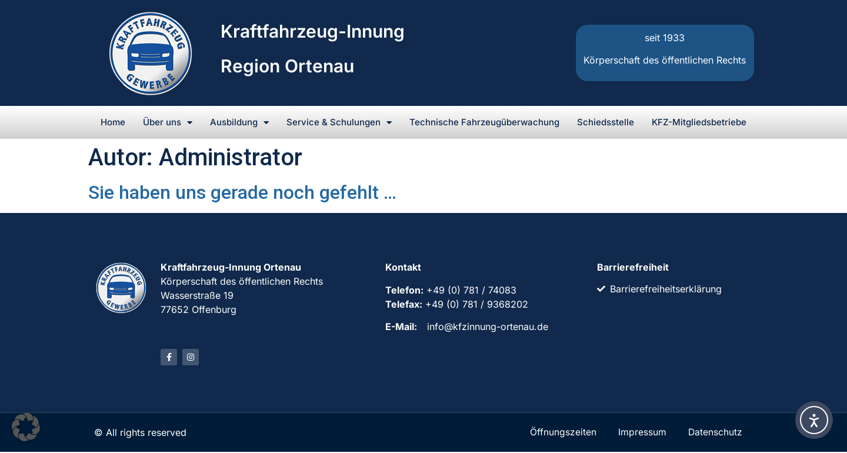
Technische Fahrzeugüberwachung (484, 122)
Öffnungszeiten (558, 433)
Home (113, 122)
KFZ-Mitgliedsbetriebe (699, 122)
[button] (26, 427)
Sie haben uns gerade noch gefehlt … (242, 192)
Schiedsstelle (605, 122)
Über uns (167, 122)
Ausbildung (239, 122)
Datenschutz (713, 433)
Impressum (639, 433)
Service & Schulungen (339, 122)
